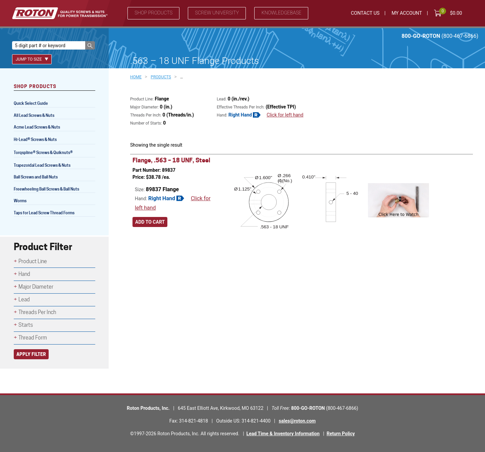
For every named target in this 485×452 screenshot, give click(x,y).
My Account (406, 13)
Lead (24, 299)
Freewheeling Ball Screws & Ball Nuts (46, 189)
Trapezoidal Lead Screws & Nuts (42, 165)
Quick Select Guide (31, 103)
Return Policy (341, 433)
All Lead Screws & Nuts (34, 115)
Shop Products (153, 13)
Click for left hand (285, 115)
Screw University (217, 13)
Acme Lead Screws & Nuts (37, 127)
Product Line (32, 261)
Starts (25, 325)
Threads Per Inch (37, 312)
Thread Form (32, 337)
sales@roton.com (297, 421)
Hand (24, 274)
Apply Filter (31, 354)
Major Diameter (35, 287)
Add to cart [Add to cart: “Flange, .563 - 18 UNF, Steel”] (150, 224)
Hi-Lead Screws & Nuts (35, 140)
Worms (20, 200)
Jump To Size (32, 59)
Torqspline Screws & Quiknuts (44, 153)
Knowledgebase (281, 13)
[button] (90, 45)
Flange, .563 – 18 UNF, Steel (171, 160)
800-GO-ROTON (439, 36)
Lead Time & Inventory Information (283, 433)
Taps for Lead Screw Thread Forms (44, 212)
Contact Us (365, 13)
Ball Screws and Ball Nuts (36, 176)
